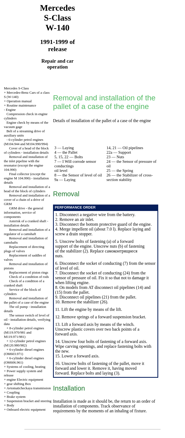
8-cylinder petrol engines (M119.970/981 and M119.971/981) (24, 332)
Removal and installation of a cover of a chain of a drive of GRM (27, 199)
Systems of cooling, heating (26, 367)
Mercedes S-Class (16, 88)
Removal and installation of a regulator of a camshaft (27, 232)
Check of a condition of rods (29, 277)
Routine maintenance (21, 105)
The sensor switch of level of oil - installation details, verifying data (27, 319)
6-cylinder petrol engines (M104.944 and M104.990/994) (26, 142)
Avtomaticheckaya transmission (28, 388)
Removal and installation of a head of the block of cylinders (27, 189)
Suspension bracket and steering (29, 401)
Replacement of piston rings (28, 272)
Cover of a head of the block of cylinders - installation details (26, 150)
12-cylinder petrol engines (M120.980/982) (25, 343)
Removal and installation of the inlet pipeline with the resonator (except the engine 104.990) (26, 163)
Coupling (13, 392)
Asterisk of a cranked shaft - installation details (26, 223)
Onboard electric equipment (26, 409)
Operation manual (19, 101)
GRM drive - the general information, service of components (23, 212)
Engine (11, 110)
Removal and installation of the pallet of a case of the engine (26, 300)
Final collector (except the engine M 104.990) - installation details (26, 178)
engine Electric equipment (25, 379)
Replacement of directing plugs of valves (24, 249)
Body (10, 405)
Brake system (16, 397)
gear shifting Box (19, 384)
